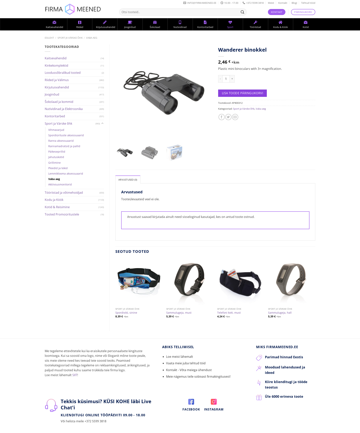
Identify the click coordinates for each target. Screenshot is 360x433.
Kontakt (282, 3)
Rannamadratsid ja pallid (64, 146)
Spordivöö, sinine (126, 310)
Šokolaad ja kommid (59, 102)
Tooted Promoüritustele (62, 214)
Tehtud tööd (308, 3)
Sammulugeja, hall (280, 310)
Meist (271, 3)
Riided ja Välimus (57, 80)
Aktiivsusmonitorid (60, 184)
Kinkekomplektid (56, 65)
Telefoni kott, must (229, 310)
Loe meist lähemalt (179, 354)
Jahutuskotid (56, 157)
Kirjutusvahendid (57, 87)
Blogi (294, 3)
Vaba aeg (91, 37)
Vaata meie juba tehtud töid (186, 361)
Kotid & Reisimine (57, 207)
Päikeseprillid (56, 151)
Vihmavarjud (56, 130)
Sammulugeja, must (178, 310)
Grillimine (54, 162)
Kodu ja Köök (54, 200)
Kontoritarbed (55, 116)
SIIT (74, 372)
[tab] (127, 177)
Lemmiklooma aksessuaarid (65, 173)
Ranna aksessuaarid (61, 140)
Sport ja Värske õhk (70, 37)
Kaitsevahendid (56, 58)
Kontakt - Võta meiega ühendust (189, 367)
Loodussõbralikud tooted (63, 73)
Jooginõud (52, 94)
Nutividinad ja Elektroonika (64, 109)
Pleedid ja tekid (58, 168)
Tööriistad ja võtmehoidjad (64, 193)
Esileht (49, 37)
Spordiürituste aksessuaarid (66, 135)
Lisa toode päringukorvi (242, 93)
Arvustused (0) (127, 177)
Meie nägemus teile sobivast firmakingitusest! (198, 374)
